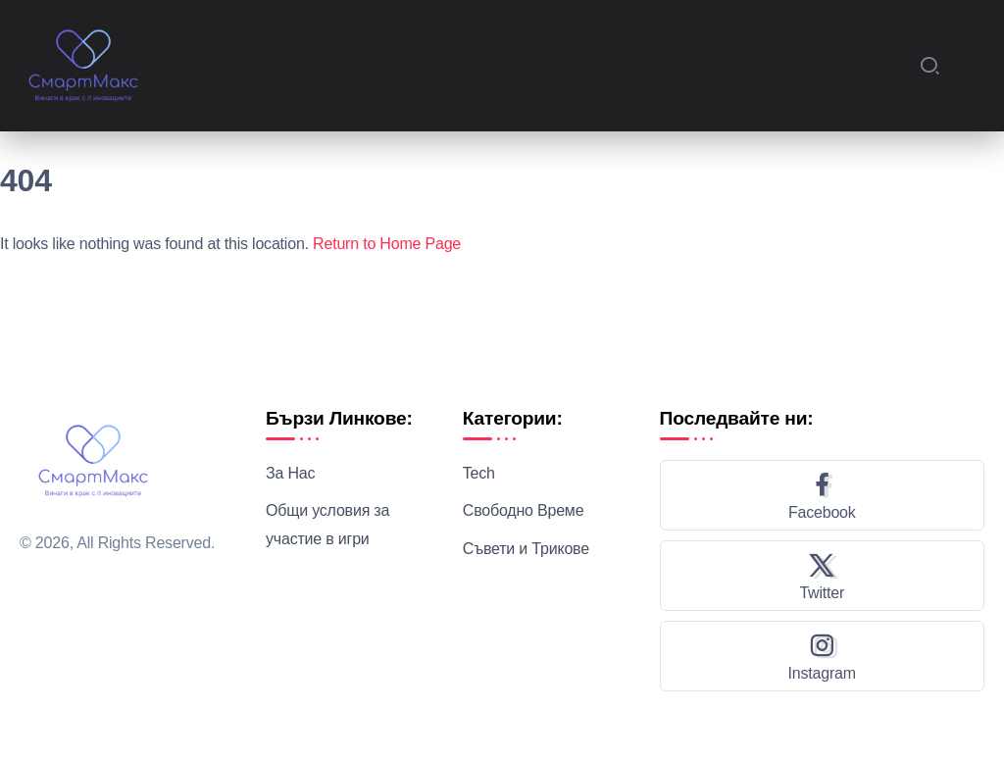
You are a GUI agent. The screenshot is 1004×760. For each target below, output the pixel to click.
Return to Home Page (387, 243)
